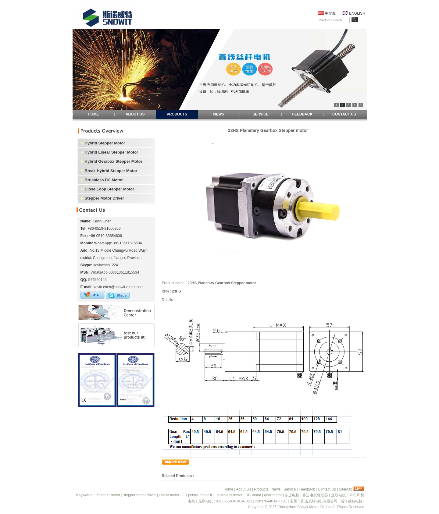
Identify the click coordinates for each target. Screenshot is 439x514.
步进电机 (292, 495)
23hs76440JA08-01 (271, 501)
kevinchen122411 (107, 265)
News (275, 489)
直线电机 (338, 495)
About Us (243, 489)
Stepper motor (108, 495)
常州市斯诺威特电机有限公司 (313, 501)
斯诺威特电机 (351, 501)
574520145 (97, 280)
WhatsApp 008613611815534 (115, 272)
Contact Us (327, 489)
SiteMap (345, 489)
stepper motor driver (139, 495)
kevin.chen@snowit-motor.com (119, 287)
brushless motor (229, 495)
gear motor (273, 495)
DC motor (253, 495)
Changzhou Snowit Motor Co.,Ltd (304, 507)
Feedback (307, 489)
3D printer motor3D (197, 495)
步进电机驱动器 (315, 495)
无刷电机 (205, 501)
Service (290, 489)
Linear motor (169, 495)
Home (228, 489)
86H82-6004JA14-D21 (234, 501)
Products (261, 489)
